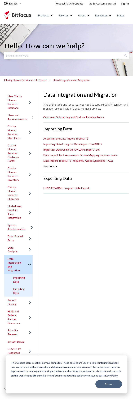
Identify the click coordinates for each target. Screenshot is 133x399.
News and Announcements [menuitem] (17, 117)
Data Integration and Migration (71, 80)
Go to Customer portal (102, 3)
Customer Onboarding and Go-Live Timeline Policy (73, 117)
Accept (109, 384)
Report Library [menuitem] (12, 302)
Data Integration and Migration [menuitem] (14, 264)
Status (120, 15)
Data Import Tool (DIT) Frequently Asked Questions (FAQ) (78, 160)
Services (63, 15)
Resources (101, 15)
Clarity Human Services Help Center (25, 80)
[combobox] (63, 55)
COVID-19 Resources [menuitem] (14, 350)
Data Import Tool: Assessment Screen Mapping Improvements (80, 155)
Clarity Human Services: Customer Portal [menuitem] (13, 153)
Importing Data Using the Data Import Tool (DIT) (72, 144)
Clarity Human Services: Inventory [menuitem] (13, 174)
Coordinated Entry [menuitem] (15, 238)
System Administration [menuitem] (16, 226)
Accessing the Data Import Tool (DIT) (65, 138)
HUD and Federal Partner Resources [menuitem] (14, 317)
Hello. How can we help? (44, 46)
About (82, 15)
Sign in (125, 3)
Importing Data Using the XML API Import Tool (71, 149)
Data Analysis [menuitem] (12, 249)
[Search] (125, 55)
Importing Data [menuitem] (19, 279)
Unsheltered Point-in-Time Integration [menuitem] (15, 211)
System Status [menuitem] (16, 341)
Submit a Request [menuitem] (13, 332)
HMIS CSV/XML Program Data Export (66, 188)
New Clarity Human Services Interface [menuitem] (15, 102)
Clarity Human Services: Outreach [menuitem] (13, 192)
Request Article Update (69, 3)
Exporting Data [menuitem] (19, 290)
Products (43, 15)
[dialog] (66, 374)
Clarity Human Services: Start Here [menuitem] (14, 132)
